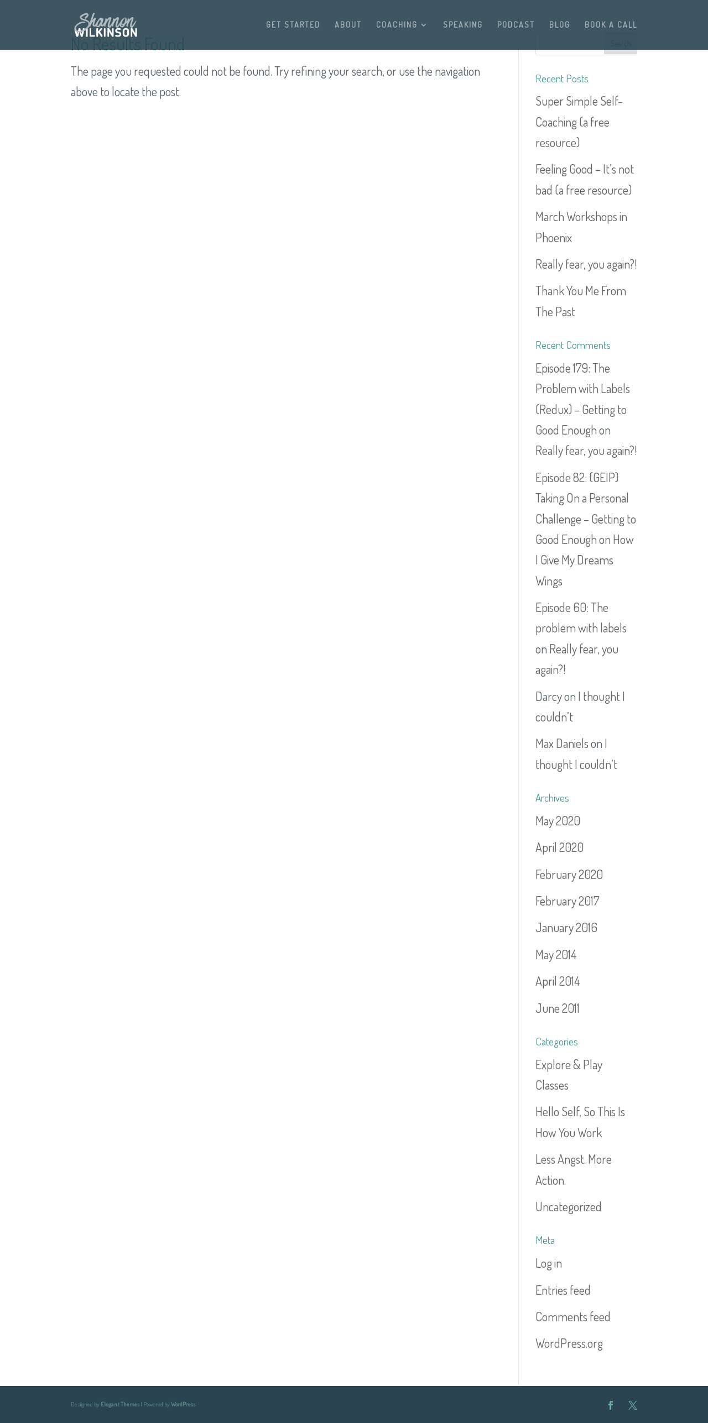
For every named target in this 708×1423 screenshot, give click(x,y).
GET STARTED (293, 25)
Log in (548, 1262)
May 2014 (555, 954)
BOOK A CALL (611, 25)
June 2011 (557, 1008)
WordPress (183, 1404)
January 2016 (566, 927)
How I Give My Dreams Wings (584, 559)
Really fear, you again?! (586, 263)
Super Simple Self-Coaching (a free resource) (579, 121)
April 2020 (559, 847)
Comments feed (573, 1316)
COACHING (397, 25)
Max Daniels (562, 743)
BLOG (559, 25)
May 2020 (557, 820)
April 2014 (557, 980)
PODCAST (516, 25)
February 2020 (569, 874)
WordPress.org (569, 1343)
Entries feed (563, 1290)
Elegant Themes (120, 1404)
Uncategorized (568, 1206)
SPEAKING (463, 25)
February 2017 (567, 900)
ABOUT (348, 25)
